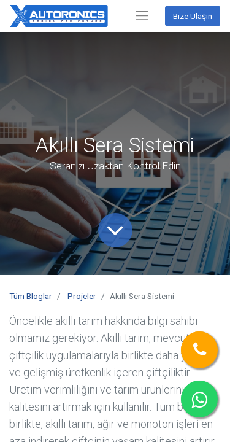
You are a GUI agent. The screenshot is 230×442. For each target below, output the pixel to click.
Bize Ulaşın (192, 16)
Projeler (81, 296)
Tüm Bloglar (30, 296)
